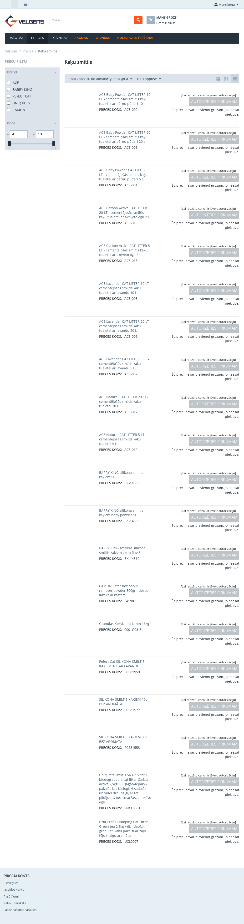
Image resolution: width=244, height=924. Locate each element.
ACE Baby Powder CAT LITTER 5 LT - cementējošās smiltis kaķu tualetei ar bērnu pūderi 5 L (123, 174)
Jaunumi (103, 38)
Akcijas (81, 38)
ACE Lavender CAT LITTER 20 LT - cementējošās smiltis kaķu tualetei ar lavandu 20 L (125, 326)
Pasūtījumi (11, 896)
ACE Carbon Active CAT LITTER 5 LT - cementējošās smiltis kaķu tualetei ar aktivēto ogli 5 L (124, 250)
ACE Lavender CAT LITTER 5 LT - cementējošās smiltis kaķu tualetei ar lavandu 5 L (124, 363)
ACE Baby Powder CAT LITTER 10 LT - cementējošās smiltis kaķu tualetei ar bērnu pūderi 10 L (124, 99)
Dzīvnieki (59, 38)
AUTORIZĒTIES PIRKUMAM (214, 101)
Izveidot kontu (14, 889)
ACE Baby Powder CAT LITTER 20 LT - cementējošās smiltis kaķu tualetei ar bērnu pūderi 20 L (124, 137)
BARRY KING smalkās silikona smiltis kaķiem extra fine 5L (122, 550)
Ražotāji (16, 38)
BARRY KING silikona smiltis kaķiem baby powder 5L (121, 512)
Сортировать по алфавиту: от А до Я (100, 79)
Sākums (11, 51)
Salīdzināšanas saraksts (20, 910)
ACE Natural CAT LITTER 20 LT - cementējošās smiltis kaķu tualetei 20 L (123, 401)
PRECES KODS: (110, 109)
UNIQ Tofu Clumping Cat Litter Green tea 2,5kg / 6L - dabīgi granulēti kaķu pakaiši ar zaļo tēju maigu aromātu (123, 829)
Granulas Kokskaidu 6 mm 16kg (124, 623)
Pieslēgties (11, 883)
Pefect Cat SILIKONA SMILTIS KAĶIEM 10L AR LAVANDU (121, 663)
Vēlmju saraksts (15, 903)
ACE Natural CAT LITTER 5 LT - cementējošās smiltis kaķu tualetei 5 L (123, 439)
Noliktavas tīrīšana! (135, 38)
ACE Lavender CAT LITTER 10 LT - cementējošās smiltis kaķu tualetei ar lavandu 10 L (125, 288)
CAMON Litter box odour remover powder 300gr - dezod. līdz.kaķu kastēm (124, 590)
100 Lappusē (149, 79)
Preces (37, 38)
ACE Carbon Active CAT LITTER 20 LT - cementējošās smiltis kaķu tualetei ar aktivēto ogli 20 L (125, 212)
